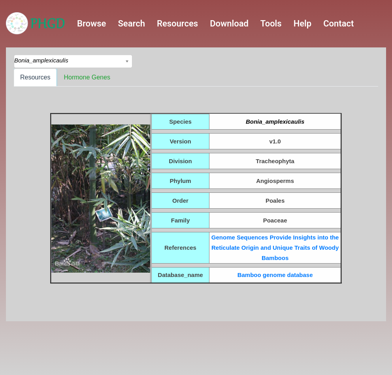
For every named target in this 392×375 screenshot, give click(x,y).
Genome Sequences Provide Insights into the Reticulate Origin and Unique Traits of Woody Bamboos (275, 247)
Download (229, 23)
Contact (338, 23)
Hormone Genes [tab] (87, 77)
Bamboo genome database (275, 274)
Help (303, 23)
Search (131, 23)
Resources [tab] (35, 77)
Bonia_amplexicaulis (275, 121)
